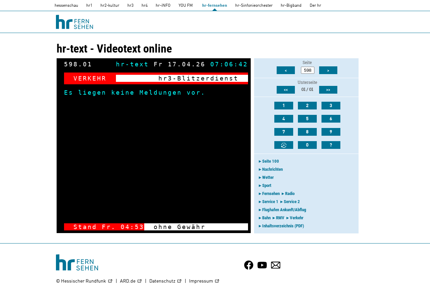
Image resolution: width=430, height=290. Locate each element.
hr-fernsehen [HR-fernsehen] (214, 6)
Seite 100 (270, 161)
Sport (266, 185)
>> (328, 90)
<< (286, 90)
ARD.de (131, 281)
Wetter (268, 177)
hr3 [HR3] (130, 6)
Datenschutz (165, 281)
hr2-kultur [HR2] (109, 6)
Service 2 (292, 201)
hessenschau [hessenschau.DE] (66, 6)
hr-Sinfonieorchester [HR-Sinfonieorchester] (254, 6)
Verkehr (296, 217)
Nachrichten (272, 169)
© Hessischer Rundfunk (84, 281)
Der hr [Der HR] (315, 6)
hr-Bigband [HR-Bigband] (291, 6)
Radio (290, 193)
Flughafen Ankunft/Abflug (284, 209)
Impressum (204, 281)
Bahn (266, 217)
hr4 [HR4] (145, 6)
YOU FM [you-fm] (186, 6)
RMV (280, 217)
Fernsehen (271, 193)
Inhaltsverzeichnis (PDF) (283, 225)
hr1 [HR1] (89, 6)
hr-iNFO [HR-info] (163, 6)
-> (238, 226)
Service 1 (270, 201)
